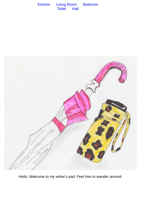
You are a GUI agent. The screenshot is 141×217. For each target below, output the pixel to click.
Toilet (61, 9)
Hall (75, 9)
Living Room (66, 4)
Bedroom (90, 4)
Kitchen (44, 4)
